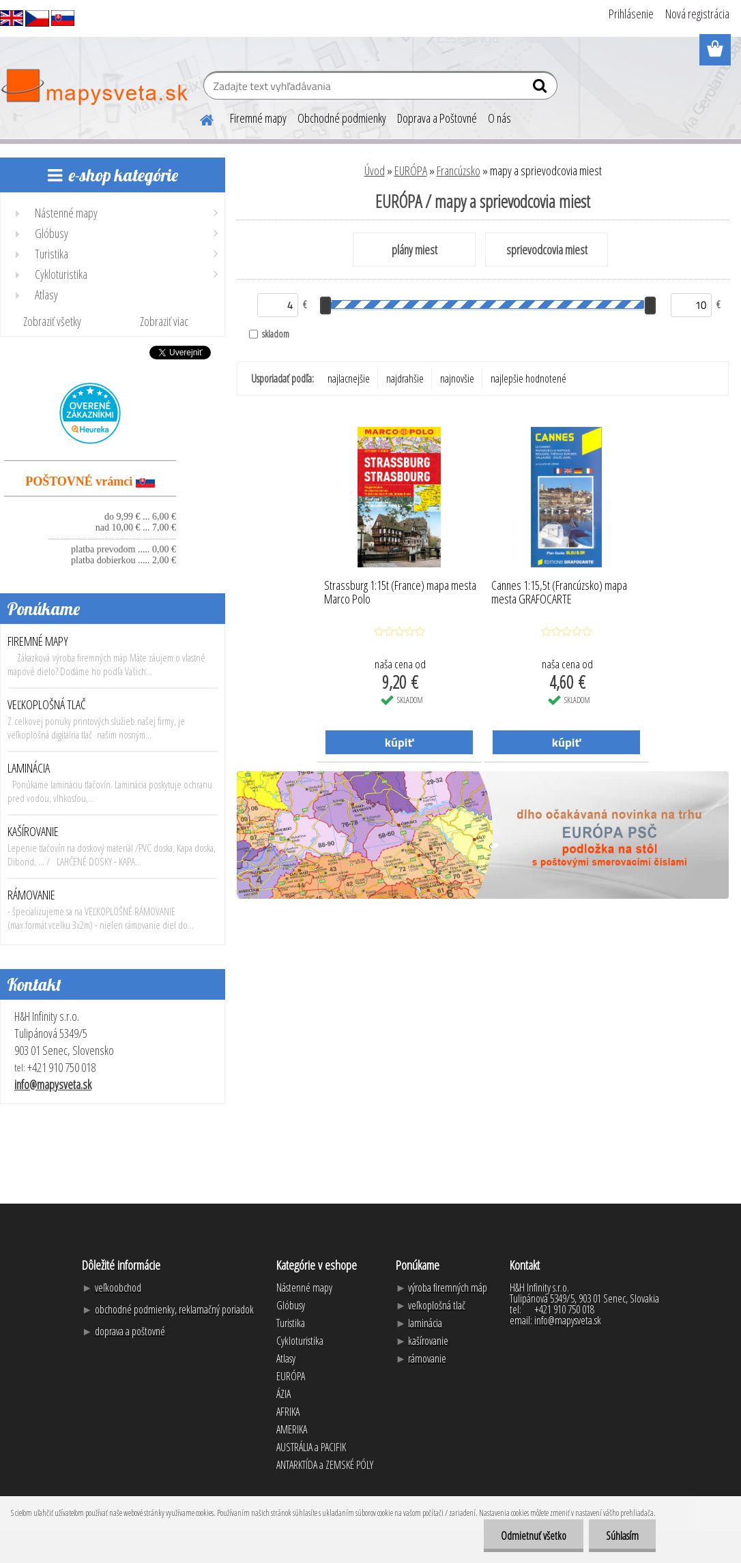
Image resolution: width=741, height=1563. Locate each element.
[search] (541, 88)
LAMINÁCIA (29, 768)
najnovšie (457, 378)
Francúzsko (458, 170)
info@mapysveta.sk (52, 1084)
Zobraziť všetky (52, 321)
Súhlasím (622, 1535)
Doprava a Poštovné (437, 118)
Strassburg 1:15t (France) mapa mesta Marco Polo (400, 592)
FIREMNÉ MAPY (38, 641)
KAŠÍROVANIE (33, 831)
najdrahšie (405, 378)
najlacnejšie (349, 378)
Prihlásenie (631, 13)
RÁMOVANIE (31, 895)
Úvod (374, 170)
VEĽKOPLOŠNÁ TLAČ (47, 704)
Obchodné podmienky (341, 118)
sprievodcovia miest (546, 249)
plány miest (414, 249)
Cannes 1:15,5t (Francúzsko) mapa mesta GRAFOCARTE (559, 592)
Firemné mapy (258, 118)
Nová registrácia (697, 13)
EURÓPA (410, 170)
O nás (499, 118)
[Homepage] (198, 118)
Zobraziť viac (164, 321)
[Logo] (94, 87)
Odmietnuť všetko (533, 1535)
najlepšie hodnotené (528, 378)
